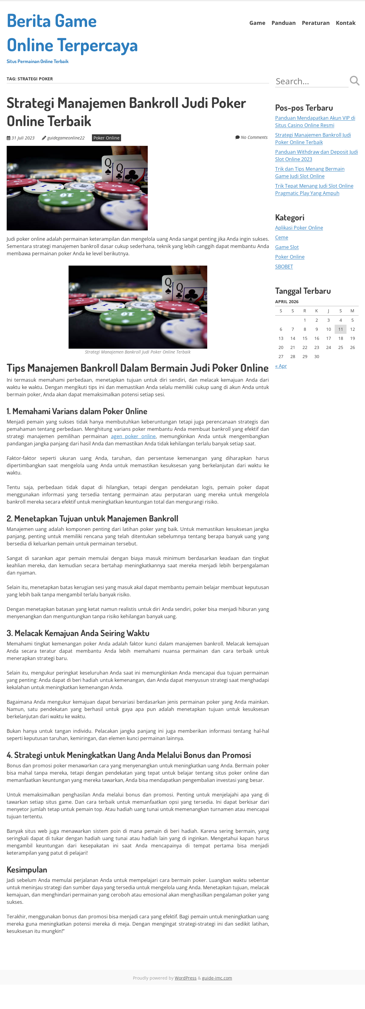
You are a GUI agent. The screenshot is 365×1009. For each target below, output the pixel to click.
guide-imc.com (217, 1002)
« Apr (281, 390)
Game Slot (287, 271)
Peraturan (316, 22)
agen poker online (133, 460)
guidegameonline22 (64, 162)
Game (257, 22)
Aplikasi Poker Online (299, 252)
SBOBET (284, 291)
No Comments (255, 161)
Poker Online (104, 162)
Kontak (346, 22)
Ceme (281, 262)
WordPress (186, 1002)
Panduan (284, 22)
